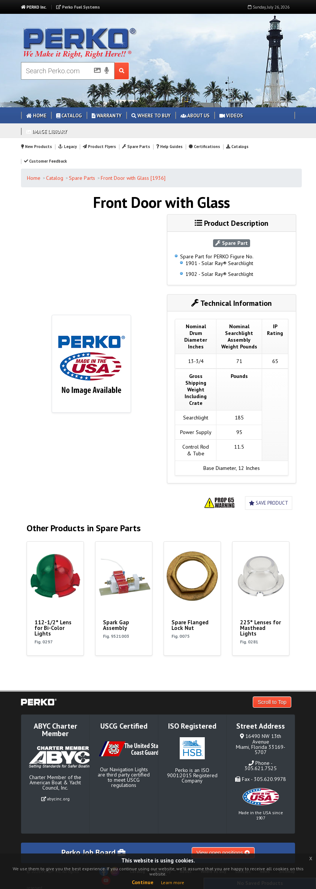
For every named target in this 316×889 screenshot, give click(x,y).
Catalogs (237, 146)
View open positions (223, 853)
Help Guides (169, 146)
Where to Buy (151, 116)
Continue (143, 882)
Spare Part (231, 243)
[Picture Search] (95, 71)
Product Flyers (99, 146)
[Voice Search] (107, 71)
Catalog (69, 116)
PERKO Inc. (34, 7)
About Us (195, 116)
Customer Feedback (45, 161)
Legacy (67, 146)
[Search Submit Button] (122, 71)
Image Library (46, 132)
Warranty (107, 116)
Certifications (204, 146)
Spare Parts (136, 146)
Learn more (172, 882)
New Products (36, 146)
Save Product (268, 503)
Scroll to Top (272, 702)
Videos (231, 116)
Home (36, 116)
